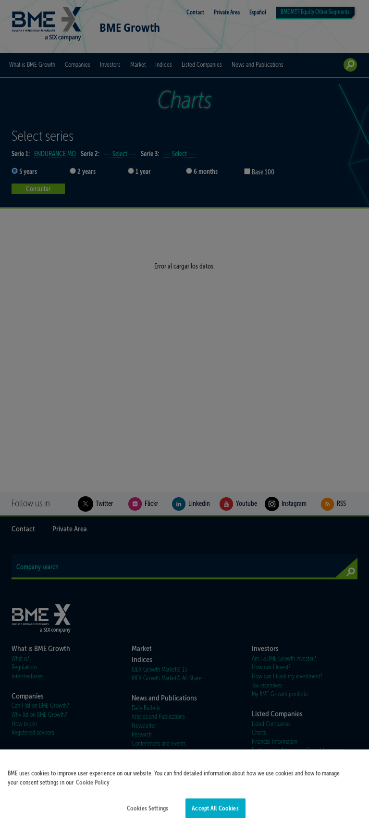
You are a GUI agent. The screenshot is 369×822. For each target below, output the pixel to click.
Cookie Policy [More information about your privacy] (93, 786)
